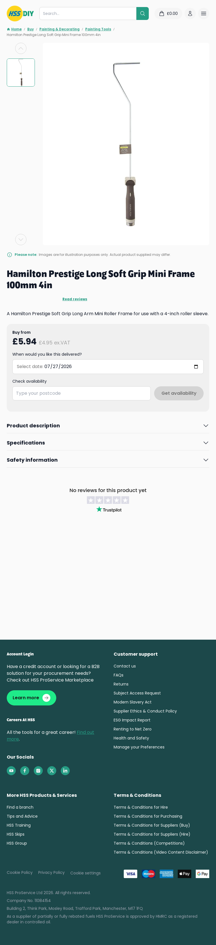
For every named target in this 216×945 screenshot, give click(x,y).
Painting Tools (98, 29)
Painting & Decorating (59, 29)
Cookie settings (85, 871)
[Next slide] (20, 239)
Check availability (29, 379)
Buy (30, 29)
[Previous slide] (20, 48)
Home (14, 29)
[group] (21, 72)
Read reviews (21, 299)
